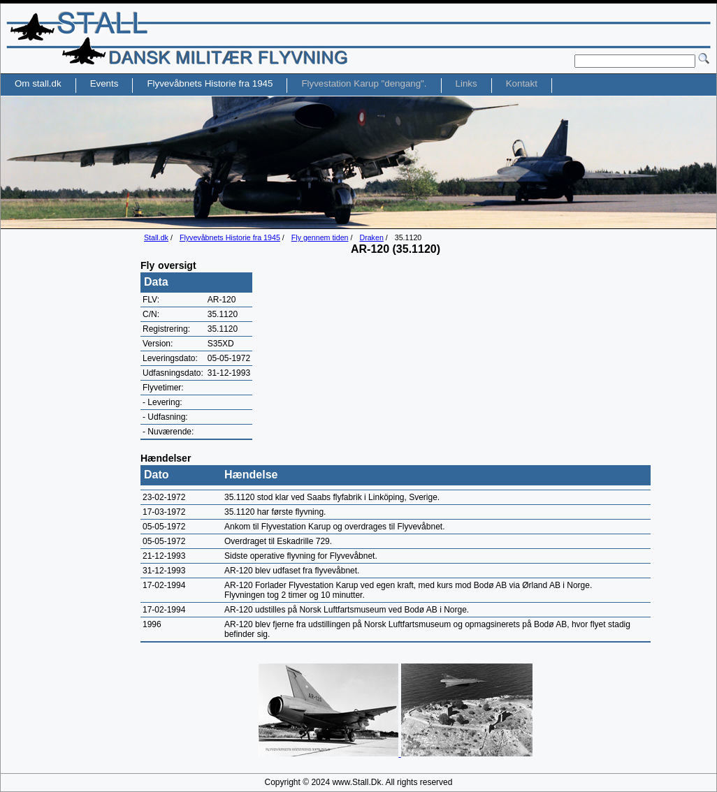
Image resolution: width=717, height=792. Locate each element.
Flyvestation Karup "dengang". (363, 83)
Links (466, 83)
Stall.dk (156, 237)
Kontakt (521, 83)
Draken (371, 237)
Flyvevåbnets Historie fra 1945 (230, 237)
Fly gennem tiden (320, 237)
